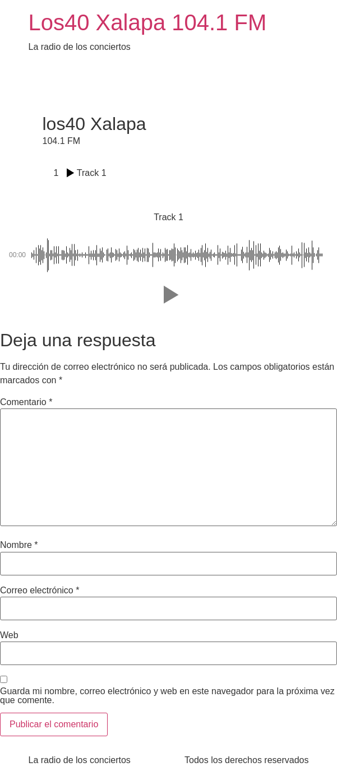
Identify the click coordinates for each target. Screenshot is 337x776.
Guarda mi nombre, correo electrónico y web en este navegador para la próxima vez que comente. (167, 696)
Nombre (19, 545)
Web (9, 635)
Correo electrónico (39, 590)
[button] (169, 295)
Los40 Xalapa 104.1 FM (148, 22)
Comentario (26, 402)
